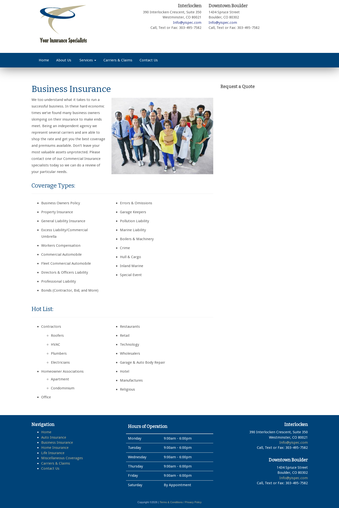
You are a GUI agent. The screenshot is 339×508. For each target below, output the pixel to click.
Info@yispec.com (187, 22)
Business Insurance (57, 442)
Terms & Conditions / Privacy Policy (181, 502)
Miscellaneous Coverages (62, 458)
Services (87, 60)
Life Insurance (52, 453)
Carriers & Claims (117, 60)
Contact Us (149, 60)
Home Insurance (55, 447)
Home (44, 60)
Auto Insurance (53, 437)
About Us (63, 60)
